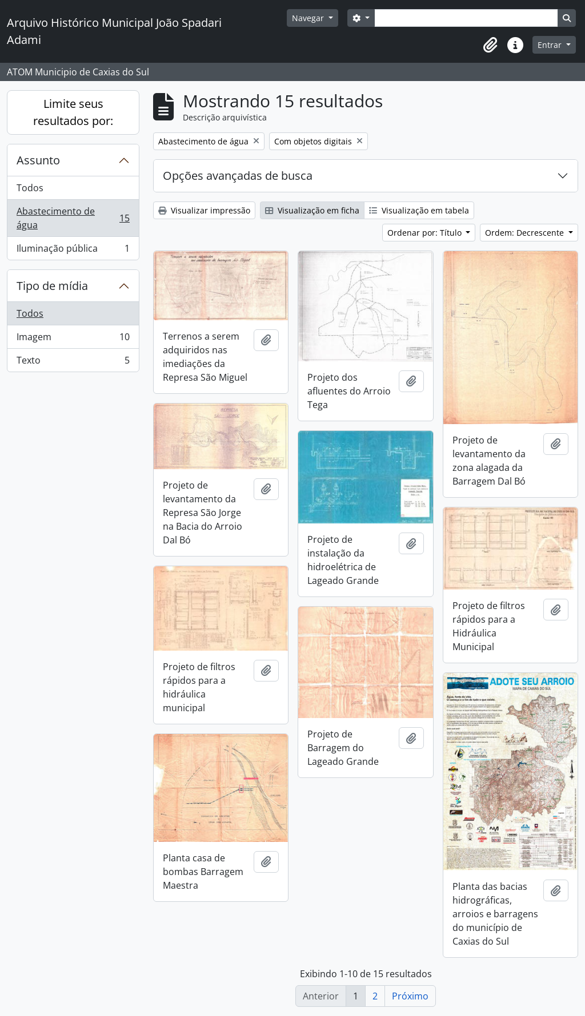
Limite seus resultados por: (73, 112)
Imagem (73, 339)
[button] (490, 45)
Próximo (410, 996)
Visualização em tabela (419, 210)
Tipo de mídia (52, 285)
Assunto (38, 160)
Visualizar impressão (204, 210)
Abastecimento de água (73, 218)
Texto (73, 362)
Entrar (551, 44)
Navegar (309, 18)
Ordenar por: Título (425, 232)
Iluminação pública (73, 250)
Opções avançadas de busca (237, 175)
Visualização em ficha (312, 210)
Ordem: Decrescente (525, 232)
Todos (30, 188)
